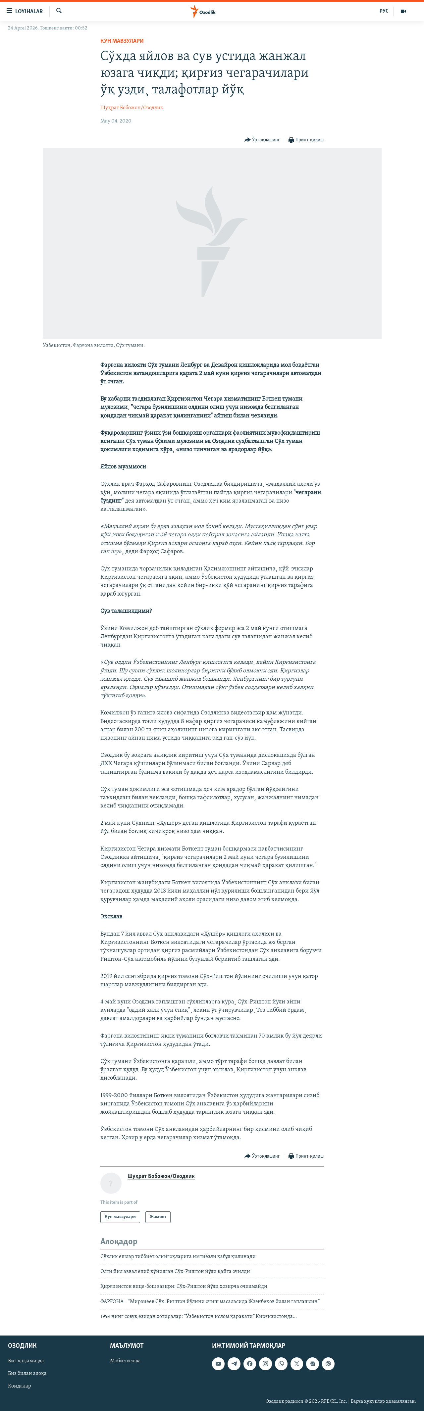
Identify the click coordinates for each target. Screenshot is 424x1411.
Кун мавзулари (122, 41)
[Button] (262, 140)
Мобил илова (125, 1361)
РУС (384, 11)
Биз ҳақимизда (26, 1361)
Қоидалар (19, 1386)
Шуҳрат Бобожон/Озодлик (131, 108)
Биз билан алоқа (27, 1373)
